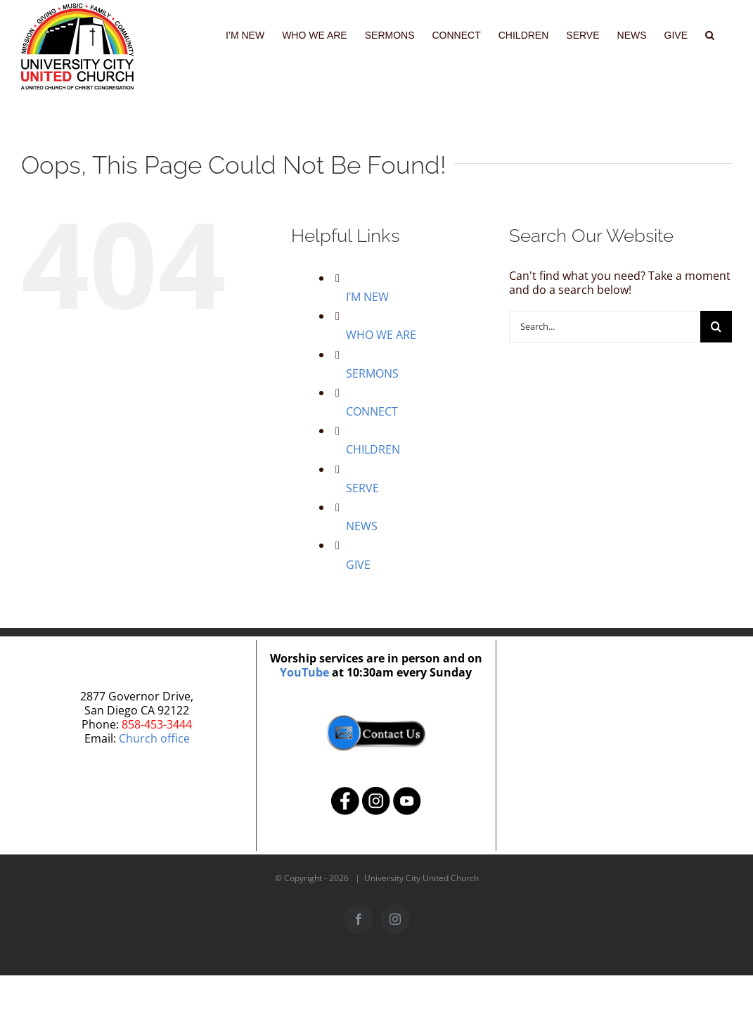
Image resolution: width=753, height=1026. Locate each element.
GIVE (358, 564)
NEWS (362, 526)
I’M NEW (367, 296)
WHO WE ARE (381, 334)
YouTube (304, 672)
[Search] (716, 326)
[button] (709, 34)
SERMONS (372, 373)
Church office (154, 738)
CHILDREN (373, 449)
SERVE (362, 488)
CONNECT (372, 411)
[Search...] (604, 326)
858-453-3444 (157, 724)
